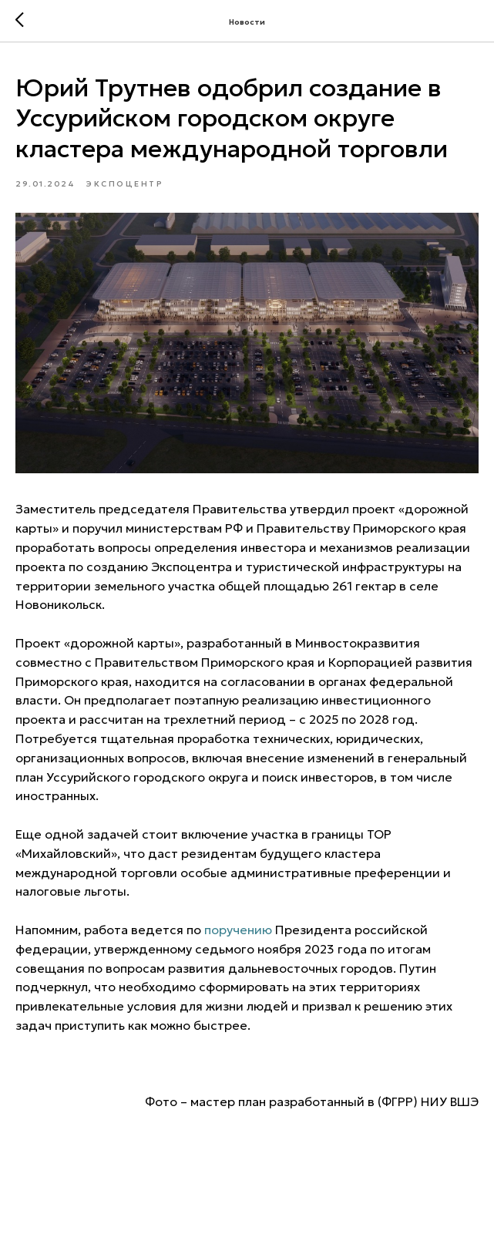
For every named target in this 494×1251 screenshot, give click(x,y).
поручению (238, 929)
